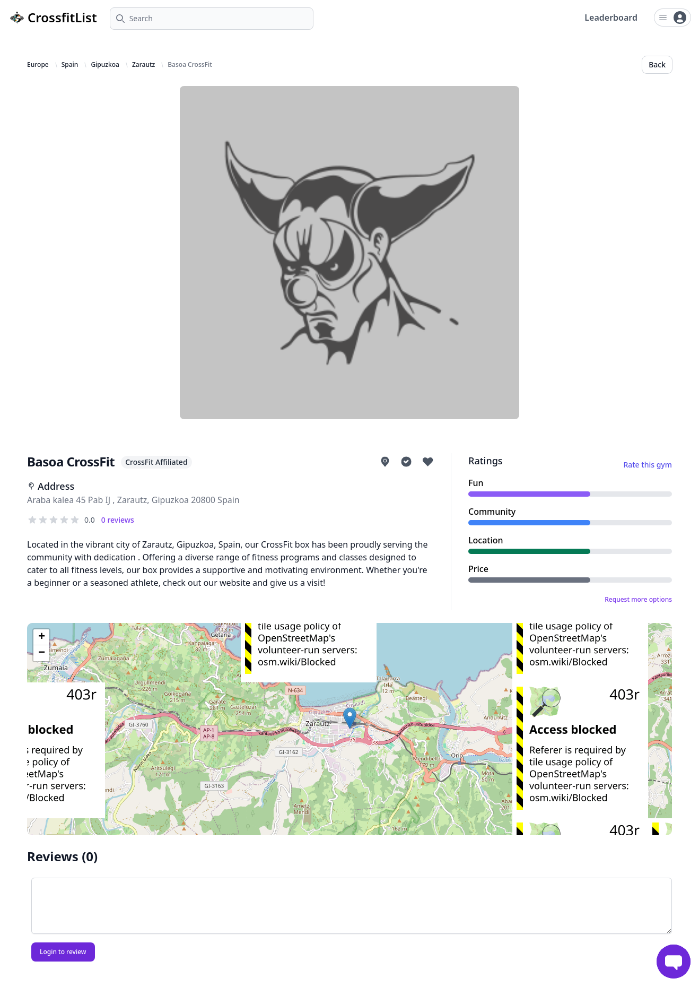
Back (657, 64)
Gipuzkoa (105, 64)
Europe (38, 64)
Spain (70, 64)
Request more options (638, 599)
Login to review (63, 951)
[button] (349, 718)
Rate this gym (647, 465)
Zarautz (143, 64)
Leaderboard (610, 17)
